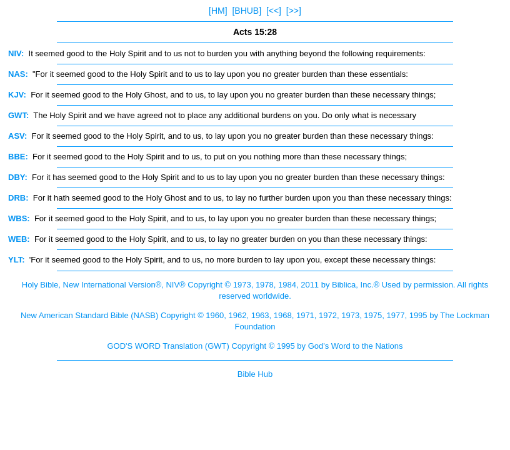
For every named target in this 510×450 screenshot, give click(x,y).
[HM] (218, 11)
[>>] (293, 11)
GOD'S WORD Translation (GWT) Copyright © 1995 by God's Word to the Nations (254, 346)
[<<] (273, 11)
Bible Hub (255, 374)
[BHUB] (246, 11)
